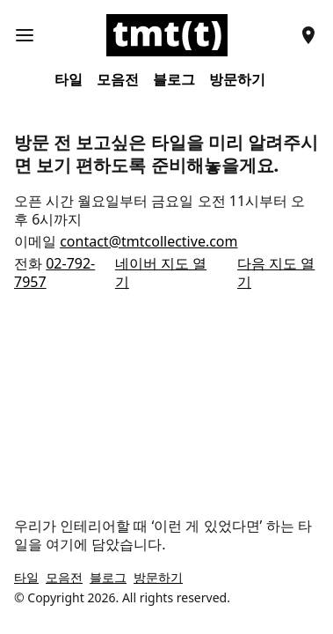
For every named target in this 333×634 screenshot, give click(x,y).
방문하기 (237, 79)
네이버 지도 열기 (160, 272)
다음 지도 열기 (276, 272)
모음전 (118, 79)
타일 (68, 79)
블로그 (174, 79)
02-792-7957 (54, 272)
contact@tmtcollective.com (148, 241)
